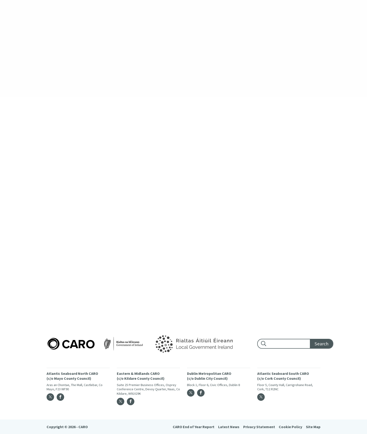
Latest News (228, 426)
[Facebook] (60, 397)
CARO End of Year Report (193, 426)
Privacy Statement (259, 426)
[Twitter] (50, 397)
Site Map (313, 426)
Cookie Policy (290, 426)
